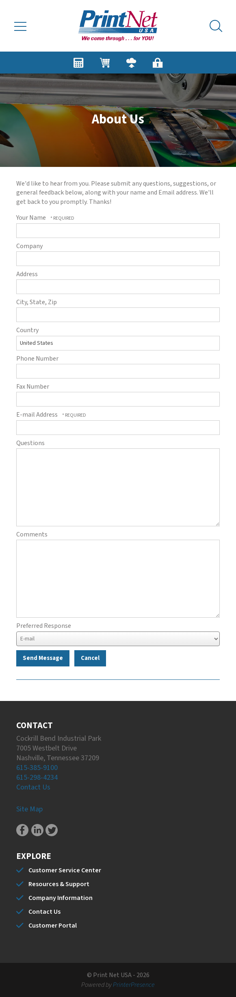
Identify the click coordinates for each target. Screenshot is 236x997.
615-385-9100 (37, 768)
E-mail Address (37, 414)
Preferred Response (43, 625)
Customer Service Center (64, 870)
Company (29, 246)
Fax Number (32, 386)
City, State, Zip (36, 302)
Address (27, 274)
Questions (30, 443)
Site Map (29, 809)
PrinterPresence (134, 984)
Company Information (60, 897)
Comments (32, 534)
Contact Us (33, 787)
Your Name (31, 217)
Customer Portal (52, 925)
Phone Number (37, 358)
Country (27, 330)
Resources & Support (58, 884)
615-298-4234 (37, 777)
